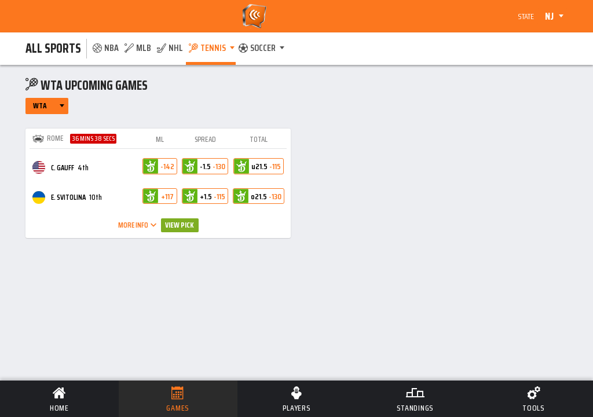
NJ (549, 16)
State (526, 16)
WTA (40, 106)
